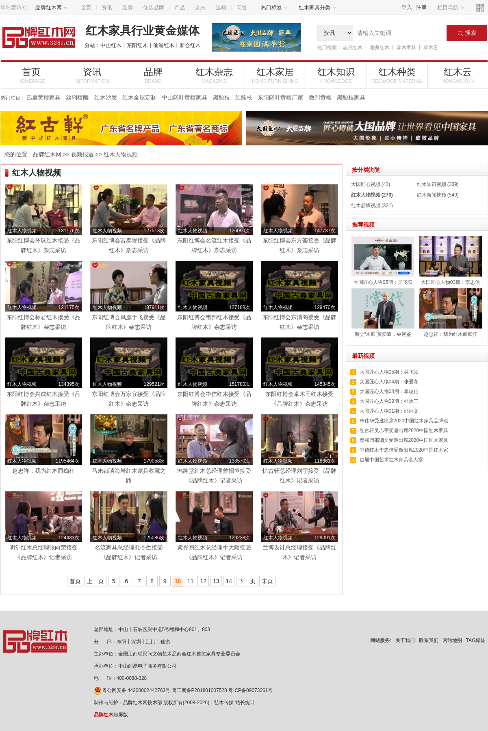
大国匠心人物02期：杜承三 (389, 401)
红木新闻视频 (431, 195)
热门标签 (274, 7)
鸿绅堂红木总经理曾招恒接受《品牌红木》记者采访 (214, 475)
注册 (421, 7)
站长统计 (245, 702)
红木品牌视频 (365, 205)
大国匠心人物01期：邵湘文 (389, 411)
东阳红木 (137, 45)
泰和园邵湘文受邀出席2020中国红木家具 (404, 440)
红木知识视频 (431, 184)
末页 (267, 581)
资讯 (107, 7)
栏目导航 (450, 7)
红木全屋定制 (139, 97)
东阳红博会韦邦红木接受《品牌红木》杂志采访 (214, 322)
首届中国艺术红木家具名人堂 (391, 460)
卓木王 (430, 47)
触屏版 (111, 715)
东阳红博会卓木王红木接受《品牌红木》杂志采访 (299, 399)
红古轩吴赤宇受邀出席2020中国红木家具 (404, 430)
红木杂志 (214, 75)
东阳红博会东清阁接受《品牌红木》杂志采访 (299, 322)
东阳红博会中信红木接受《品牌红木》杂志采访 (214, 399)
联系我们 (428, 640)
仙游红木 (163, 45)
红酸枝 (243, 97)
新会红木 (190, 45)
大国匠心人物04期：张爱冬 (389, 382)
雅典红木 (379, 47)
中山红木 (110, 45)
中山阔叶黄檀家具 (184, 97)
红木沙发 (105, 97)
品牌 (127, 7)
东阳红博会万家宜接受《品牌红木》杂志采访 (129, 399)
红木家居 (275, 75)
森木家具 (406, 47)
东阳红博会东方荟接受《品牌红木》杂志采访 (299, 245)
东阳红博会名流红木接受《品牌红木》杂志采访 (214, 245)
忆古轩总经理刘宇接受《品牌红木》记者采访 (299, 475)
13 (216, 581)
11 (190, 581)
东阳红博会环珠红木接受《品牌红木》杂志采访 (43, 245)
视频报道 (82, 154)
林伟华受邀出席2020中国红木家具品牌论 (404, 421)
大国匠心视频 (365, 184)
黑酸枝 (221, 97)
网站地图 (452, 640)
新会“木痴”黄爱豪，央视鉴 (383, 334)
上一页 (95, 581)
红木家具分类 (317, 7)
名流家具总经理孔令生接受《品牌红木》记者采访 (129, 552)
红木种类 (397, 75)
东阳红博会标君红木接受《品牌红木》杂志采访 (43, 322)
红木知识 (336, 75)
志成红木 (352, 47)
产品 (179, 7)
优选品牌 (153, 7)
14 (229, 581)
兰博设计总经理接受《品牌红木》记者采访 (299, 552)
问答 (241, 7)
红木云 (458, 75)
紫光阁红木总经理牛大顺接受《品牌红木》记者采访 (214, 552)
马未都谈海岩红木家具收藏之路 (129, 475)
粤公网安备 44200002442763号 (132, 690)
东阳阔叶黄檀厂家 (280, 97)
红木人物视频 (121, 154)
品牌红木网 (51, 7)
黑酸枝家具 (351, 97)
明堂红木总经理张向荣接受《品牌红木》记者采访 (43, 552)
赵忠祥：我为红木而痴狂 (450, 334)
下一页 (247, 581)
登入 (406, 7)
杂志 (200, 7)
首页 (86, 7)
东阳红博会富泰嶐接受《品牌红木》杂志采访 (129, 245)
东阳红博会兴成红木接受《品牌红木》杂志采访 (43, 399)
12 (203, 581)
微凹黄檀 (320, 97)
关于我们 (405, 640)
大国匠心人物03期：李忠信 (450, 282)
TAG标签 (476, 640)
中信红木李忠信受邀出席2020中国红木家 (404, 450)
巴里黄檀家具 (43, 97)
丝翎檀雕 (77, 97)
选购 (221, 7)
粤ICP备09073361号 (250, 690)
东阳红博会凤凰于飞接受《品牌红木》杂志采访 (129, 322)
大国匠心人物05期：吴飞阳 (383, 282)
